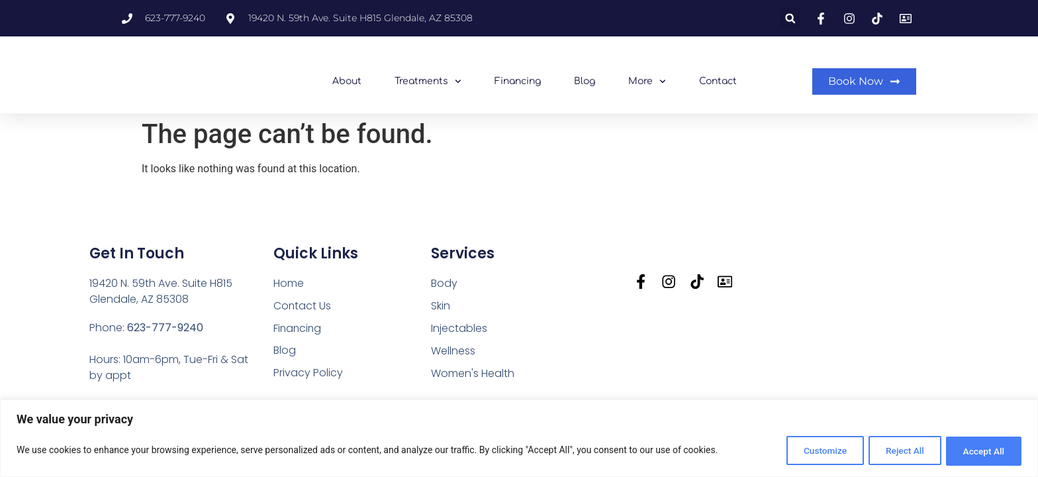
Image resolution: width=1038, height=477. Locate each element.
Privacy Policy (308, 373)
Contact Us (302, 305)
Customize (811, 451)
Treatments (428, 81)
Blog (584, 81)
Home (288, 283)
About (346, 81)
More (647, 81)
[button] (790, 18)
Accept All (981, 451)
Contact (718, 81)
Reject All (896, 451)
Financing (518, 81)
